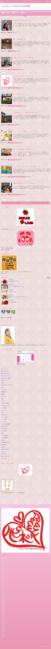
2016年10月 (3, 597)
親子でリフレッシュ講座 (5, 378)
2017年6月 (3, 582)
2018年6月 (3, 562)
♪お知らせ (11, 69)
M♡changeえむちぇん (5, 442)
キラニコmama (11, 124)
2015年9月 (3, 623)
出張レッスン (3, 396)
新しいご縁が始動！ (18, 39)
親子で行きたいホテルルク (6, 375)
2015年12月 (3, 617)
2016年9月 (3, 599)
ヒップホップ (3, 414)
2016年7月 (3, 603)
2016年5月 (3, 607)
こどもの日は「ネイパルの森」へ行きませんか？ (26, 166)
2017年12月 (3, 572)
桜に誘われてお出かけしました (21, 20)
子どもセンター (4, 389)
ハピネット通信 (4, 417)
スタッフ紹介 (3, 421)
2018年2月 (3, 568)
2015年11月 (3, 619)
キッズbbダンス (16, 69)
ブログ (10, 32)
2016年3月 (3, 611)
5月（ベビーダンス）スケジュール (22, 76)
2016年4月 (3, 609)
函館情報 (2, 394)
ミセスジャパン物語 (5, 403)
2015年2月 (3, 637)
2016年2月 (3, 613)
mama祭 (2, 446)
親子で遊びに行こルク (5, 373)
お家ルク (3, 433)
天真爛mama (15, 142)
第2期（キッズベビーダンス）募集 (22, 57)
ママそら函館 (3, 407)
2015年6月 (3, 629)
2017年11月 (3, 574)
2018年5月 (3, 564)
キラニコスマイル (18, 105)
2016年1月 (3, 615)
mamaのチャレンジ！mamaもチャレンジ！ (24, 112)
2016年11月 (3, 595)
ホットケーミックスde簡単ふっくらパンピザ (24, 131)
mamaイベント (11, 105)
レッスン (3, 401)
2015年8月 (3, 625)
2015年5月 (3, 631)
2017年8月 (3, 578)
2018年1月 (3, 570)
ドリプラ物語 (3, 419)
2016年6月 (3, 605)
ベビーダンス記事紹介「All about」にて (23, 149)
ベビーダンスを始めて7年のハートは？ (15, 286)
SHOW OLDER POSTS (25, 202)
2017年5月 (3, 584)
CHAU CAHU (4, 458)
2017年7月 (3, 580)
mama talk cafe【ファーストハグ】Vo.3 (23, 183)
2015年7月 (3, 627)
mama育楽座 (3, 444)
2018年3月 (3, 566)
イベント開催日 (22, 364)
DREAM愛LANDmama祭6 (13, 281)
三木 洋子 (15, 32)
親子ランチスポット (5, 371)
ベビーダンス (16, 87)
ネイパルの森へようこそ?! (20, 94)
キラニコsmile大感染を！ (13, 302)
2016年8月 (3, 601)
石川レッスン (3, 380)
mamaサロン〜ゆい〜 (5, 449)
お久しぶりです (11, 291)
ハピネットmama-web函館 (15, 6)
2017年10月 (3, 576)
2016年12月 (3, 593)
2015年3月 (3, 635)
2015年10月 (3, 621)
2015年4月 (3, 633)
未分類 (2, 382)
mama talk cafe (11, 194)
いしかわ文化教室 (4, 437)
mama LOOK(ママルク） (5, 456)
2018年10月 (3, 560)
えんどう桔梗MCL (4, 435)
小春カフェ (3, 387)
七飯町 (2, 398)
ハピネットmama (6, 317)
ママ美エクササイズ (5, 405)
